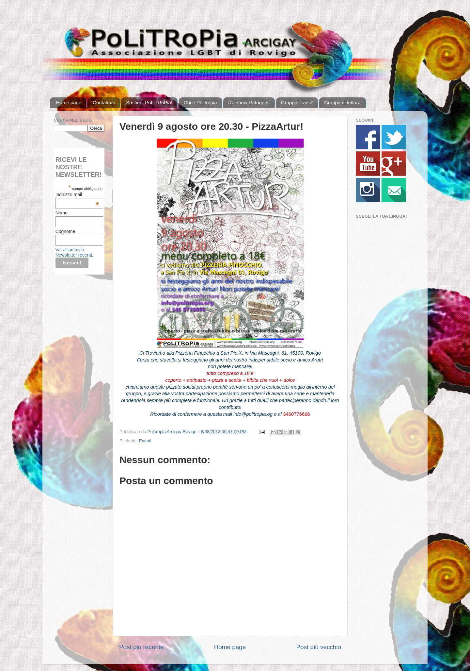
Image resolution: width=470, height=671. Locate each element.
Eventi (145, 440)
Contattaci (104, 102)
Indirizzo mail (77, 194)
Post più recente (141, 647)
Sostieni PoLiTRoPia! (149, 102)
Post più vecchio (318, 647)
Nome (61, 212)
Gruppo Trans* (297, 102)
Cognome (65, 231)
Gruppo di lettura (342, 102)
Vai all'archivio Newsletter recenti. (74, 252)
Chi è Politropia (200, 102)
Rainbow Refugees (249, 102)
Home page (69, 102)
